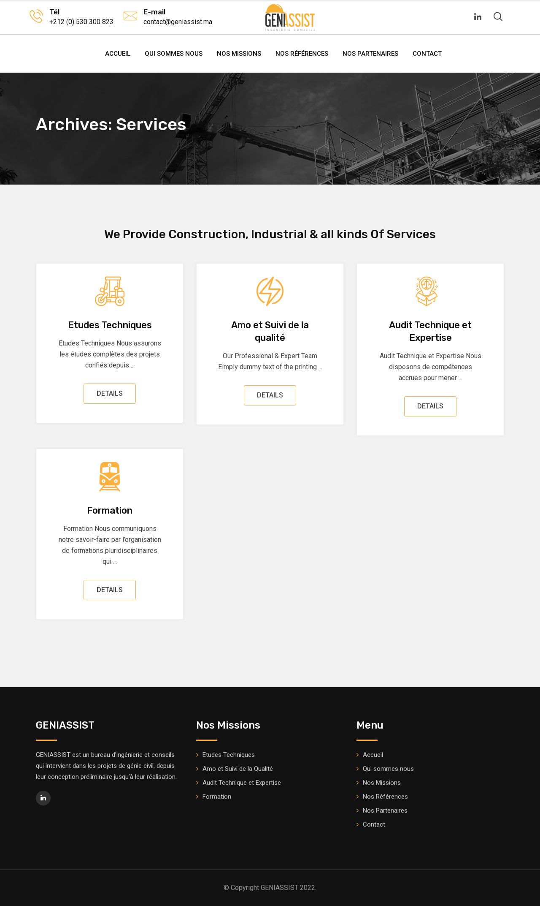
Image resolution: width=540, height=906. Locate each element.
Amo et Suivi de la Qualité (237, 769)
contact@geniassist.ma (177, 22)
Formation (109, 510)
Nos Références (301, 53)
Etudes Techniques (110, 325)
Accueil (117, 53)
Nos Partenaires (370, 53)
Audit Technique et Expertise (241, 782)
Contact (427, 53)
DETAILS (110, 393)
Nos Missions (239, 53)
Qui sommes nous (173, 53)
